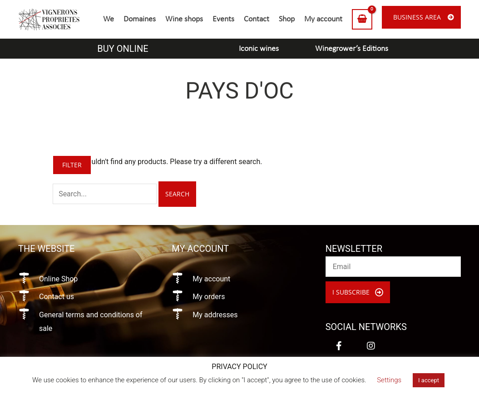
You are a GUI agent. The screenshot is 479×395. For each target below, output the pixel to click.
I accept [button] (428, 380)
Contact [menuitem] (256, 19)
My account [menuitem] (323, 19)
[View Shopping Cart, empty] (362, 19)
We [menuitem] (108, 19)
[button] (358, 292)
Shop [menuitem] (287, 19)
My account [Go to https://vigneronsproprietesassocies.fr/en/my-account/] (211, 279)
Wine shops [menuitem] (184, 19)
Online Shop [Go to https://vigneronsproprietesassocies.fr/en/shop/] (58, 279)
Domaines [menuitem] (139, 19)
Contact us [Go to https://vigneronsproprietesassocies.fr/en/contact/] (56, 296)
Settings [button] (389, 380)
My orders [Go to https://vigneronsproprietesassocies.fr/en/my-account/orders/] (209, 296)
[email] (393, 266)
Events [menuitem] (223, 19)
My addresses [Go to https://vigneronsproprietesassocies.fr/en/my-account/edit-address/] (215, 314)
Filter (72, 164)
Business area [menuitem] (417, 17)
